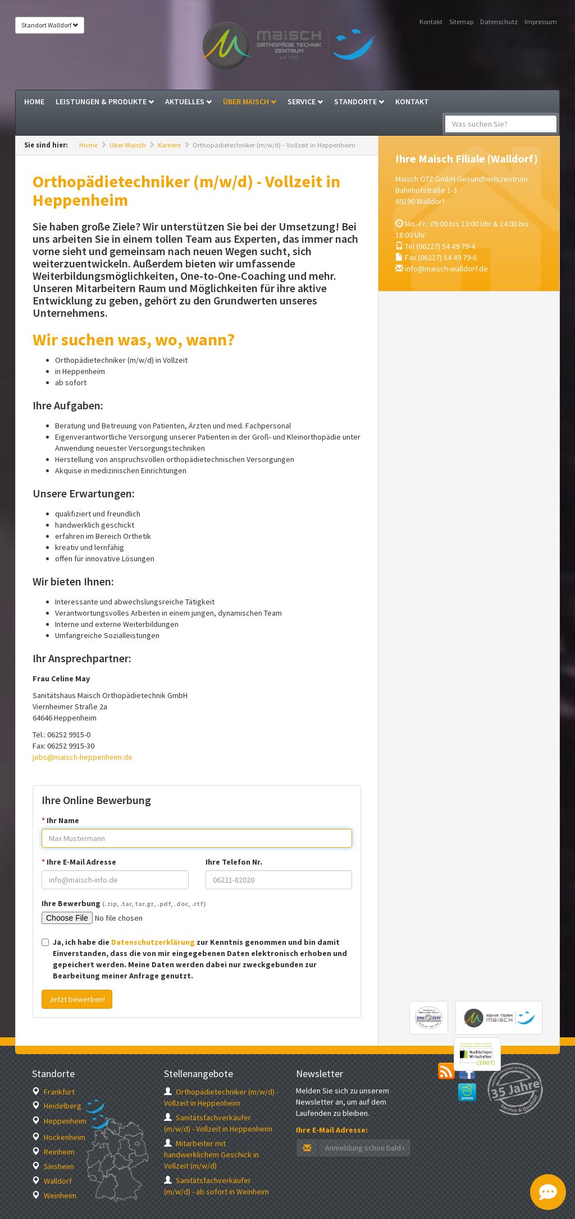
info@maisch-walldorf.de (446, 269)
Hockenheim (58, 1137)
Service (305, 101)
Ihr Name (60, 820)
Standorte (359, 101)
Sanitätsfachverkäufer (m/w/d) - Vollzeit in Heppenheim (218, 1123)
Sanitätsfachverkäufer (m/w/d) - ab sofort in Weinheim (216, 1186)
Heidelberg (56, 1106)
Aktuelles (188, 101)
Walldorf (52, 1181)
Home (34, 101)
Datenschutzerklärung (153, 942)
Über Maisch (249, 101)
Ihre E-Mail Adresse (79, 862)
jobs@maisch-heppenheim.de (83, 757)
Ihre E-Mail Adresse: (332, 1130)
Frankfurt (53, 1092)
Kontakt (430, 21)
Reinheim (53, 1152)
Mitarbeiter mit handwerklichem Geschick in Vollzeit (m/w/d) (211, 1154)
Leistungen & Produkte (105, 101)
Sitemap (461, 21)
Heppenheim (59, 1121)
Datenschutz (499, 21)
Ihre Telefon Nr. (234, 862)
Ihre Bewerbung (124, 903)
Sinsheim (53, 1166)
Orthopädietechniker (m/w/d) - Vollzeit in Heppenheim (221, 1097)
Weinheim (54, 1195)
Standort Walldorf (49, 25)
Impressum (540, 21)
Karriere (169, 145)
